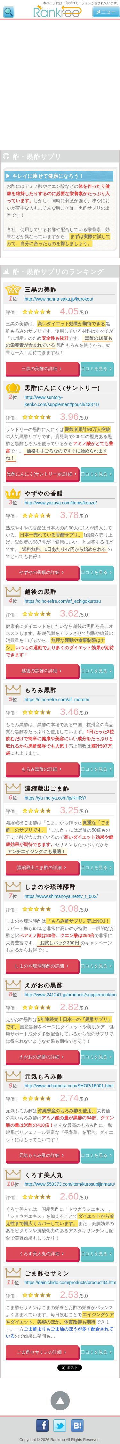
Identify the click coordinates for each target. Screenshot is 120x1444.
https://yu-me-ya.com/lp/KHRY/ (55, 798)
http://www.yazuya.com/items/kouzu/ (61, 502)
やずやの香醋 (44, 493)
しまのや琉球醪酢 (50, 887)
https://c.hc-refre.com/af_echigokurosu (63, 601)
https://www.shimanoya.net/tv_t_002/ (61, 896)
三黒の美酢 (41, 289)
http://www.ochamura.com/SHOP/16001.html (69, 1085)
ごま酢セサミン (47, 1273)
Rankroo (58, 1440)
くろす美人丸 (44, 1175)
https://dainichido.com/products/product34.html (71, 1282)
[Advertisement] (60, 83)
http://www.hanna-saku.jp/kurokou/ (59, 299)
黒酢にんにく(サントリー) (62, 388)
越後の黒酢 (41, 592)
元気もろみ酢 (44, 1077)
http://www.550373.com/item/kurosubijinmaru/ (70, 1184)
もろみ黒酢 (41, 690)
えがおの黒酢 (44, 985)
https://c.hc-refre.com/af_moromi (57, 699)
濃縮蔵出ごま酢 (47, 788)
